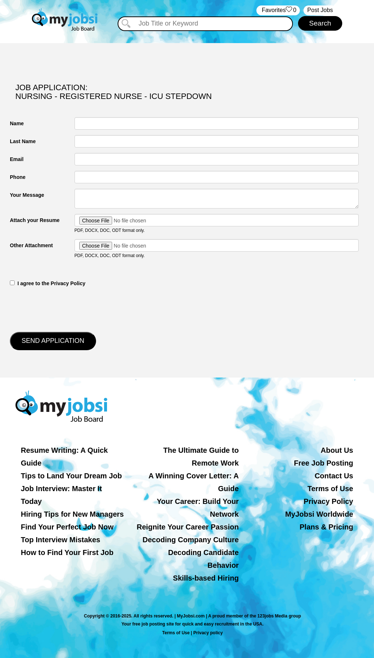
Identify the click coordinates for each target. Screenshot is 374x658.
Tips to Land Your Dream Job (71, 476)
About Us (337, 450)
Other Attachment (31, 245)
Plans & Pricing (326, 527)
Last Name (23, 141)
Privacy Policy (328, 501)
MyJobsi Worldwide (319, 514)
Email (16, 159)
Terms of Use (330, 489)
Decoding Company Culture (190, 540)
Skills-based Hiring (206, 578)
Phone (18, 177)
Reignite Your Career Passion (187, 527)
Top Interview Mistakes (60, 540)
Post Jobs (320, 10)
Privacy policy (208, 632)
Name (17, 123)
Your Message (27, 195)
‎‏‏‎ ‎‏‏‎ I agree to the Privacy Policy (47, 283)
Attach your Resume (35, 220)
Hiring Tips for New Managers (72, 514)
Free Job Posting (323, 463)
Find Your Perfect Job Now (67, 527)
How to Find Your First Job (67, 552)
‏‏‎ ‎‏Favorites (278, 10)
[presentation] (65, 308)
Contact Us (333, 476)
